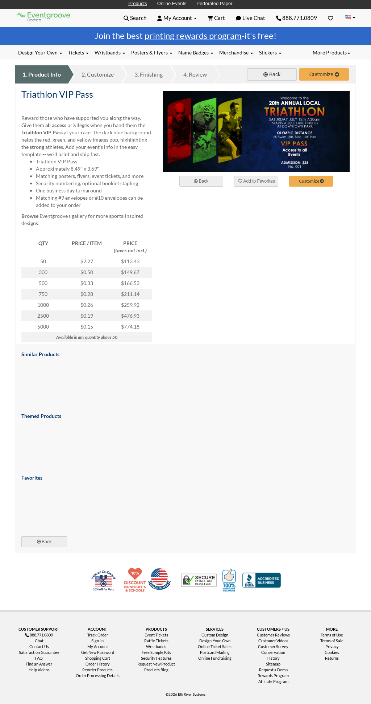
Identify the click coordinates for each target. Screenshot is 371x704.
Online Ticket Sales (215, 646)
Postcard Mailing (215, 652)
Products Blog (156, 669)
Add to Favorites (256, 181)
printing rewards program (193, 35)
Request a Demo (273, 669)
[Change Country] (350, 18)
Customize (98, 74)
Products (137, 3)
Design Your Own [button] (40, 52)
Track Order (97, 634)
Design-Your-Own (214, 640)
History (273, 658)
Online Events (172, 3)
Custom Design (214, 634)
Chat (39, 640)
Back (271, 74)
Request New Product (156, 664)
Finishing (148, 74)
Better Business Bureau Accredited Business (261, 580)
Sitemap (273, 664)
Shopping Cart (97, 658)
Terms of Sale (331, 640)
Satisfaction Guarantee (39, 652)
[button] (135, 18)
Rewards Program (273, 675)
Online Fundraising (215, 658)
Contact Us (39, 646)
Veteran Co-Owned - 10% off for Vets (105, 584)
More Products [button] (331, 52)
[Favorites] (330, 18)
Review (195, 74)
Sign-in (97, 640)
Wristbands (156, 646)
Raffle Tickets (156, 640)
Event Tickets (156, 634)
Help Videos (39, 669)
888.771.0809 (296, 18)
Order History (98, 664)
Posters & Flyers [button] (151, 52)
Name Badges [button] (195, 52)
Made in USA (160, 580)
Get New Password (97, 652)
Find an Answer (39, 664)
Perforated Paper (215, 3)
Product (41, 74)
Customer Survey (273, 646)
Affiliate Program (273, 681)
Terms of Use (332, 634)
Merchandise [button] (236, 52)
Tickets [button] (78, 52)
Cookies (332, 652)
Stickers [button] (270, 52)
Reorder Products (97, 669)
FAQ (39, 658)
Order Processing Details (98, 675)
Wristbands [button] (110, 52)
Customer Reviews (273, 634)
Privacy (332, 646)
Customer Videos (273, 640)
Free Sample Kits (156, 652)
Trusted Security (199, 580)
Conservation (273, 652)
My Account (97, 646)
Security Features (156, 658)
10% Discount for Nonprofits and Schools (136, 580)
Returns (332, 658)
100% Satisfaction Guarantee (230, 580)
